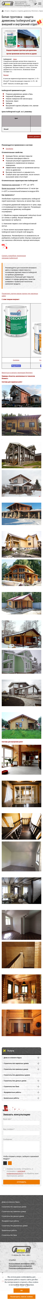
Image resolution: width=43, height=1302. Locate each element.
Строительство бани (11, 1086)
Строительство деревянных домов (17, 1075)
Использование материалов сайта (21, 1263)
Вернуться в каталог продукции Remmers (17, 373)
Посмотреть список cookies (21, 1297)
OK (21, 1291)
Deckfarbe (9, 149)
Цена (15, 59)
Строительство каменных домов (16, 1069)
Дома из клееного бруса (13, 1058)
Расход (5, 75)
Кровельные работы (11, 1098)
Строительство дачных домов (15, 1081)
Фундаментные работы (12, 1092)
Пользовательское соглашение (20, 1266)
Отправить (21, 1182)
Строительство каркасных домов (16, 1063)
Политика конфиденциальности (20, 1268)
